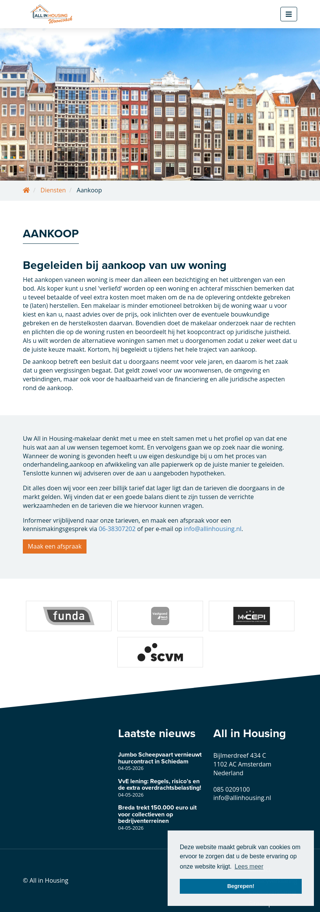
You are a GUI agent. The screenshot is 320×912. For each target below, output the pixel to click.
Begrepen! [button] (240, 886)
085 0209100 (231, 789)
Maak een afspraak (55, 546)
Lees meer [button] (249, 866)
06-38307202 (117, 529)
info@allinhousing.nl (213, 529)
